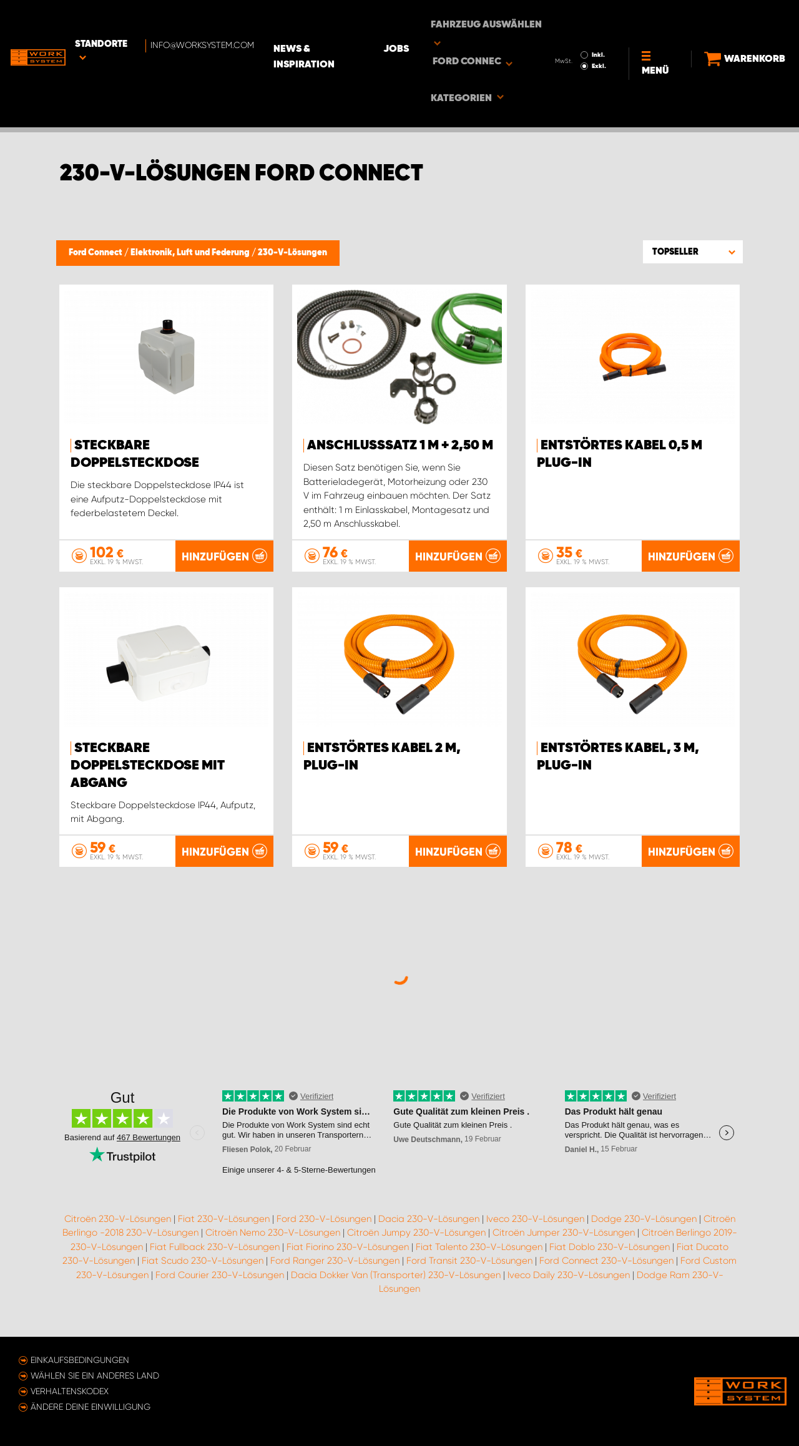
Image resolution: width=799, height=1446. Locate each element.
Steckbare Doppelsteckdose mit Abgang (148, 765)
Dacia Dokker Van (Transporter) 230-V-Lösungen (396, 1282)
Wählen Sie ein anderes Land (95, 1375)
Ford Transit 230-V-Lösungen (469, 1268)
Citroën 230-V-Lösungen (117, 1226)
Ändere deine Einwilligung (90, 1407)
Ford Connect (96, 252)
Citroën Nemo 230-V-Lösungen (272, 1240)
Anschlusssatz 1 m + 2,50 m (400, 445)
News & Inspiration (359, 19)
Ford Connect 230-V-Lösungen (606, 1268)
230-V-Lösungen (292, 252)
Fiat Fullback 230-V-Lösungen (215, 1254)
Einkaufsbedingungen (80, 1360)
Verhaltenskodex (70, 1391)
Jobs (443, 19)
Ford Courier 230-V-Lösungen (219, 1282)
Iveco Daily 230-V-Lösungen (568, 1282)
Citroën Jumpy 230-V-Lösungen (416, 1240)
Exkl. (581, 29)
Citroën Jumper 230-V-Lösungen (564, 1240)
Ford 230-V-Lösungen (324, 1226)
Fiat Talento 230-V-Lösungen (479, 1254)
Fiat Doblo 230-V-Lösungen (609, 1254)
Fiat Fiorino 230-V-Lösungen (348, 1254)
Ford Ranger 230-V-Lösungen (335, 1268)
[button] (693, 251)
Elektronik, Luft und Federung (191, 252)
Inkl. (580, 17)
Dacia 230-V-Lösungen (428, 1226)
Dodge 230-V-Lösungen (644, 1226)
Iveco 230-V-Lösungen (535, 1226)
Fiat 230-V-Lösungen (224, 1226)
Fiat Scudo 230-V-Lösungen (202, 1268)
